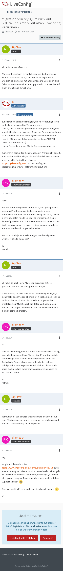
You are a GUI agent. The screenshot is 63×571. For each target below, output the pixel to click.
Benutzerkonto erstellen (22, 537)
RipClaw (9, 31)
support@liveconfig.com (14, 163)
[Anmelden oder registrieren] (50, 4)
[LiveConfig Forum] (17, 4)
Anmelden (48, 537)
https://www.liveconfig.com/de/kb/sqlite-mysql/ (26, 467)
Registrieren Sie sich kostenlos (28, 526)
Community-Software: (31, 566)
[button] (58, 4)
